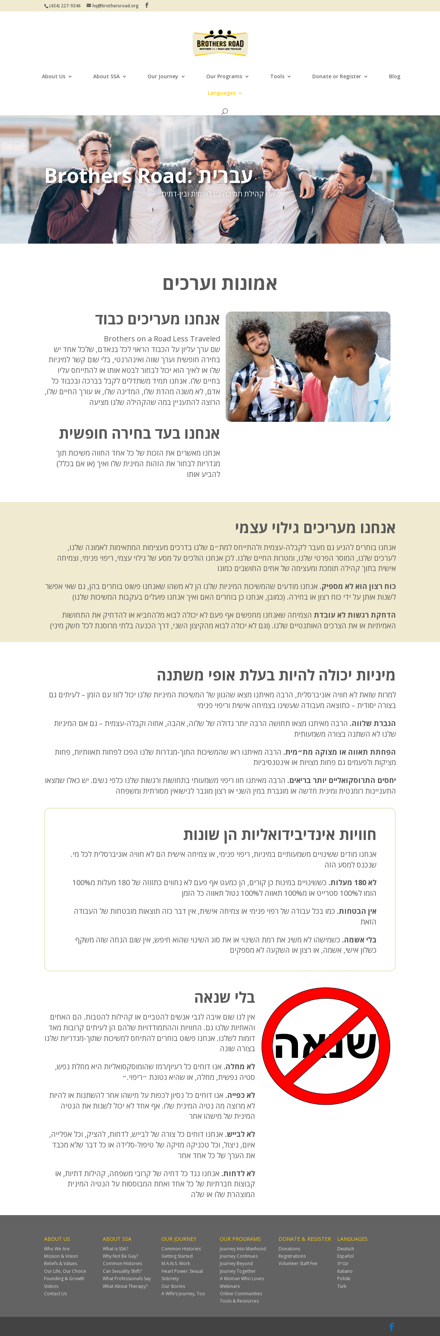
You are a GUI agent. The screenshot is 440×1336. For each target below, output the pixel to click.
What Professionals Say (127, 1278)
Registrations (292, 1256)
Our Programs (224, 77)
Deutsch (345, 1249)
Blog (394, 77)
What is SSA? (115, 1249)
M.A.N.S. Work (175, 1263)
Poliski (343, 1278)
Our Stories (173, 1286)
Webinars (230, 1286)
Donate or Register (336, 77)
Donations (289, 1249)
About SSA (106, 77)
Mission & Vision (61, 1256)
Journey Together (238, 1271)
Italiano (345, 1271)
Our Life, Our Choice (65, 1271)
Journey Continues (239, 1256)
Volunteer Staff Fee (298, 1263)
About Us (53, 77)
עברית (342, 1263)
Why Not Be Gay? (120, 1256)
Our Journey (163, 77)
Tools (277, 77)
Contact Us (55, 1293)
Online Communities (241, 1293)
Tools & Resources (239, 1301)
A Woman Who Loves (242, 1278)
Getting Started (177, 1256)
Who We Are (57, 1249)
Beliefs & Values (60, 1263)
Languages (222, 93)
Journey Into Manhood (243, 1249)
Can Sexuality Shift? (122, 1271)
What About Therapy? (125, 1286)
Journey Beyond (236, 1263)
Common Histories (122, 1263)
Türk (341, 1286)
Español (345, 1256)
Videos (51, 1286)
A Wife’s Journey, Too (183, 1293)
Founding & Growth (64, 1278)
